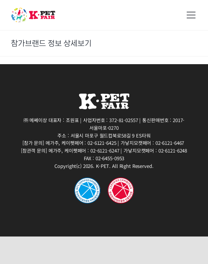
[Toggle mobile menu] (192, 15)
